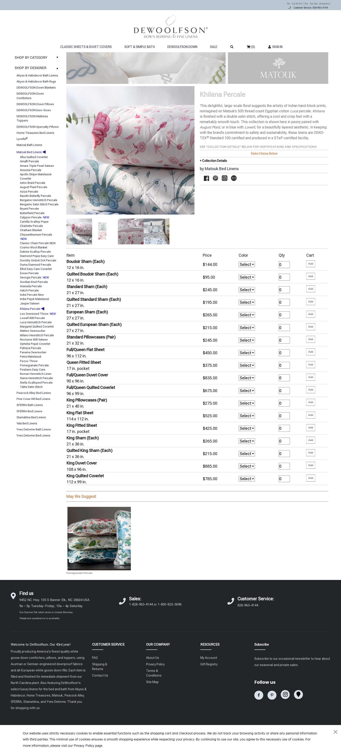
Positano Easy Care (32, 369)
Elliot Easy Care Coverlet (36, 269)
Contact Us (100, 675)
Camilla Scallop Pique (34, 221)
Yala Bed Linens (27, 423)
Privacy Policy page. (88, 746)
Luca (294, 111)
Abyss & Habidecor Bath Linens (37, 75)
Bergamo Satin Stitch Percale (39, 204)
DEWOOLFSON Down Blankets (36, 87)
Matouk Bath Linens (29, 145)
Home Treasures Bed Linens (35, 133)
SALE (213, 47)
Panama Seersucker (33, 352)
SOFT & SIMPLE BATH (139, 47)
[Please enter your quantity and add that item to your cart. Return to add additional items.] (310, 263)
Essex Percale (29, 273)
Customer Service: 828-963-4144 (311, 7)
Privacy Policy (155, 664)
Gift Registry (209, 664)
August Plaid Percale (33, 187)
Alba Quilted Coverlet (34, 157)
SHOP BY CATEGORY (38, 58)
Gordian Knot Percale (34, 282)
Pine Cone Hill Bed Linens (33, 399)
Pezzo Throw (29, 361)
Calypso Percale (34, 217)
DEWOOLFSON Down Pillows (35, 104)
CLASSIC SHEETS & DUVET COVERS (86, 47)
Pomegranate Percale (34, 365)
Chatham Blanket (31, 230)
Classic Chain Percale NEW (38, 243)
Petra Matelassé (30, 356)
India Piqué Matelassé (34, 299)
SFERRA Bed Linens (29, 411)
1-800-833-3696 (169, 604)
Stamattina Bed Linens (31, 417)
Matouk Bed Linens (31, 152)
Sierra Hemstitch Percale (36, 378)
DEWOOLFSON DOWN (182, 47)
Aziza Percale (29, 191)
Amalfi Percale (29, 161)
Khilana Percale (32, 308)
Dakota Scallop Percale (35, 251)
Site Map (152, 682)
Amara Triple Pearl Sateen (37, 165)
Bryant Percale (29, 208)
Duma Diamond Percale (35, 264)
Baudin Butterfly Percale (35, 196)
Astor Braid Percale (32, 182)
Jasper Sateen (29, 303)
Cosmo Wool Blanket (33, 247)
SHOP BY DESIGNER (38, 68)
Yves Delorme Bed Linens (33, 435)
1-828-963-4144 (141, 604)
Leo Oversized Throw (38, 313)
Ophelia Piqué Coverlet (35, 343)
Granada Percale (31, 286)
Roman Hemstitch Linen (35, 374)
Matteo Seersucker (32, 330)
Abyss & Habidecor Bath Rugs (36, 81)
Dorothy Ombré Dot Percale (38, 260)
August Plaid (210, 127)
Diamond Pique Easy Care (37, 256)
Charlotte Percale (31, 226)
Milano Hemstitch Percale (37, 335)
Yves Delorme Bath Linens (34, 429)
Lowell (249, 127)
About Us (152, 658)
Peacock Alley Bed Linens (34, 393)
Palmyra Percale (30, 348)
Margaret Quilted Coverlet (37, 326)
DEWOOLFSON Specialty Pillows (38, 126)
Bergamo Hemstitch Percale (38, 200)
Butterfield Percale (32, 213)
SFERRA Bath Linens (30, 405)
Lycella (22, 139)
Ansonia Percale (30, 170)
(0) (250, 47)
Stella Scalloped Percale (36, 382)
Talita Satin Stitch (31, 387)
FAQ (95, 658)
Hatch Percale (29, 290)
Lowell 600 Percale (32, 318)
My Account (208, 658)
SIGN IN (275, 47)
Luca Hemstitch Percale (36, 322)
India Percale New (32, 294)
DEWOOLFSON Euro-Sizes (34, 110)
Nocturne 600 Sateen (34, 339)
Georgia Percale (34, 277)
